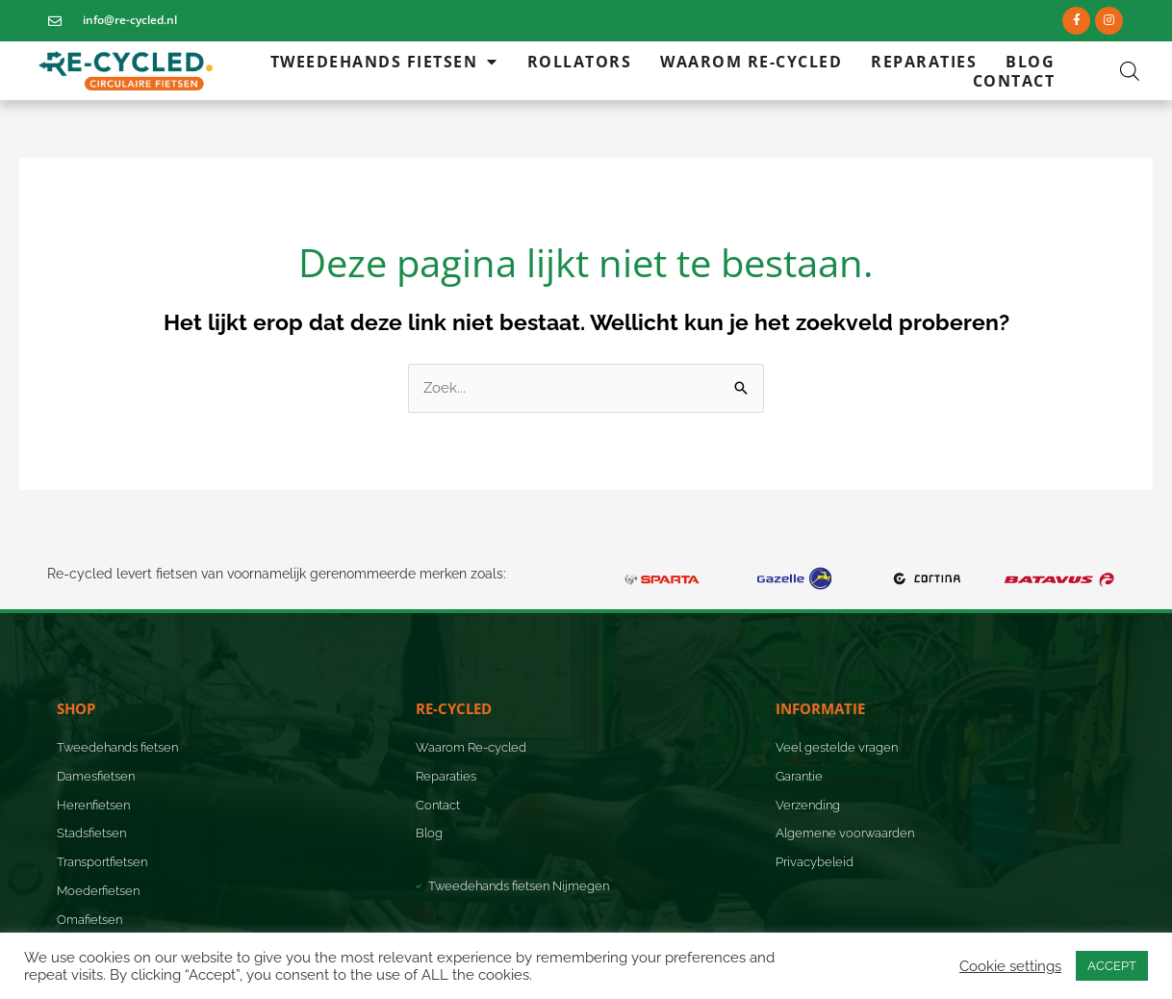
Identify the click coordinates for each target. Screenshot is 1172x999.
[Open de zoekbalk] (1129, 71)
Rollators (579, 61)
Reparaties (924, 61)
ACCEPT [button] (1111, 966)
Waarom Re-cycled (751, 61)
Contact (1014, 80)
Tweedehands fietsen (384, 61)
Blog (1030, 61)
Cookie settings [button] (1010, 966)
